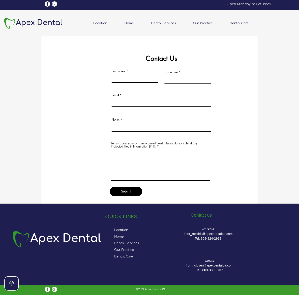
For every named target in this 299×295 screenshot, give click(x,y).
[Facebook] (47, 4)
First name (118, 71)
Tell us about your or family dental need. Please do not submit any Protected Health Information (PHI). (154, 145)
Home (119, 236)
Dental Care (123, 256)
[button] (208, 23)
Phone (116, 119)
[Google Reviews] (54, 4)
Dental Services (126, 243)
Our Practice (124, 250)
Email (115, 95)
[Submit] (126, 191)
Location (121, 230)
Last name (171, 72)
